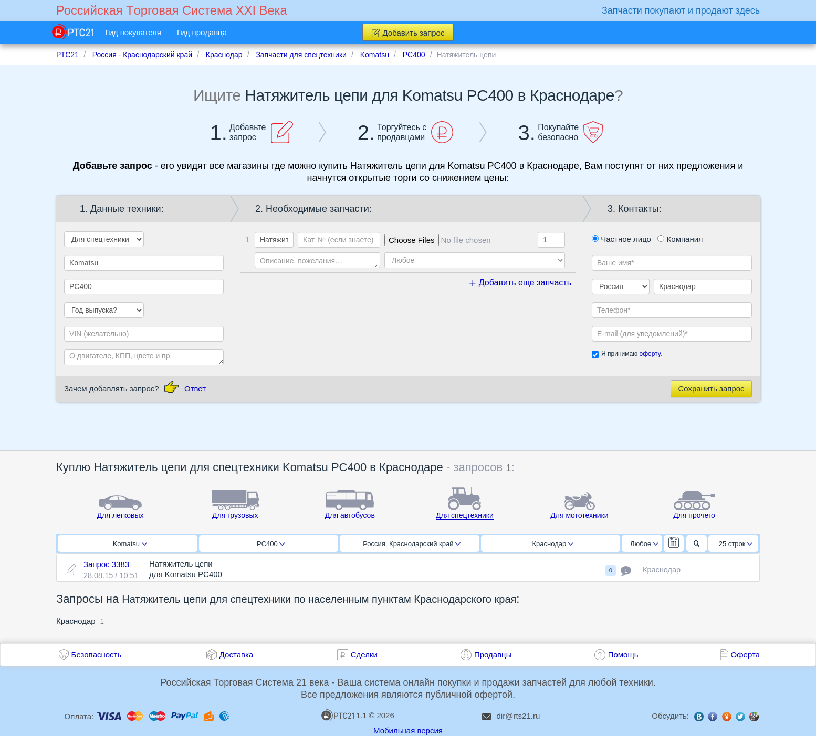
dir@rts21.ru (518, 715)
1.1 (344, 715)
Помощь (623, 654)
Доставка (236, 654)
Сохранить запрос (711, 388)
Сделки (364, 654)
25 (736, 544)
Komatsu (130, 544)
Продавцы (493, 654)
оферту (649, 353)
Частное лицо (621, 238)
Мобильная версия (408, 730)
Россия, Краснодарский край (412, 544)
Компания (680, 238)
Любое (644, 544)
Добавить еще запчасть (520, 282)
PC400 (271, 544)
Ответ (195, 388)
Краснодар (552, 544)
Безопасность (96, 654)
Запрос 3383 (106, 564)
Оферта (745, 654)
